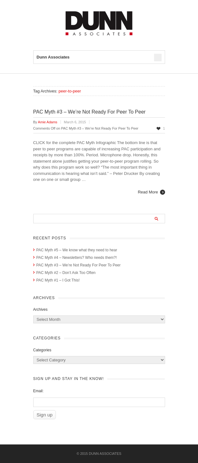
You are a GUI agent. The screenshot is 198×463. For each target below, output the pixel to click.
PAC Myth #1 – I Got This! (58, 280)
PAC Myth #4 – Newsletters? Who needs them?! (76, 257)
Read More (148, 192)
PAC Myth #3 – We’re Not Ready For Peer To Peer (89, 111)
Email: (38, 391)
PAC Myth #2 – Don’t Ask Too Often (66, 273)
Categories (42, 350)
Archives (40, 309)
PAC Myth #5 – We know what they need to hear (76, 250)
